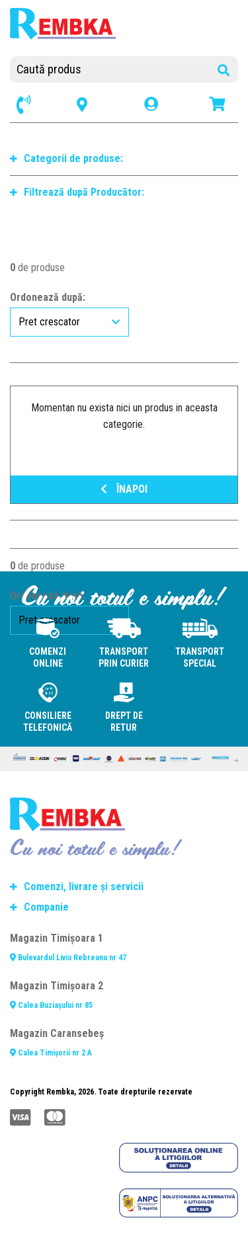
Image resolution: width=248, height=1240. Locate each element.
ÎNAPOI (124, 489)
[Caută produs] (124, 69)
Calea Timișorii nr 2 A (51, 1052)
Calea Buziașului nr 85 (51, 1005)
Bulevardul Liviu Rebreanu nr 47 (68, 957)
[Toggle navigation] (136, 39)
